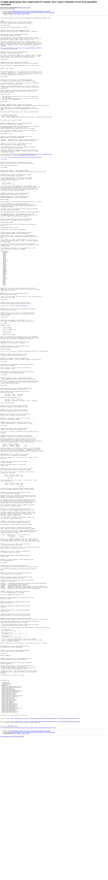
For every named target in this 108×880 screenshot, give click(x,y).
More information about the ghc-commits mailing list (12, 878)
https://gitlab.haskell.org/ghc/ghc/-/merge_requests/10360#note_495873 (21, 54)
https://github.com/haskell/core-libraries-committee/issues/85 (35, 181)
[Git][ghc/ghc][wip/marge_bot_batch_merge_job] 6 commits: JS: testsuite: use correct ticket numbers (32, 12)
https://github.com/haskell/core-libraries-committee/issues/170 (24, 185)
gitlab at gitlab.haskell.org (25, 7)
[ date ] (14, 13)
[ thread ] (18, 13)
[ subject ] (23, 13)
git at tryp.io (22, 272)
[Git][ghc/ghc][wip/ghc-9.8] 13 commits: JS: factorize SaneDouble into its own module (31, 11)
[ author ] (27, 13)
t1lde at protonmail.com (22, 363)
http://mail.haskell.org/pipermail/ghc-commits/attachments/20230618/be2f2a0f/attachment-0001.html (29, 870)
